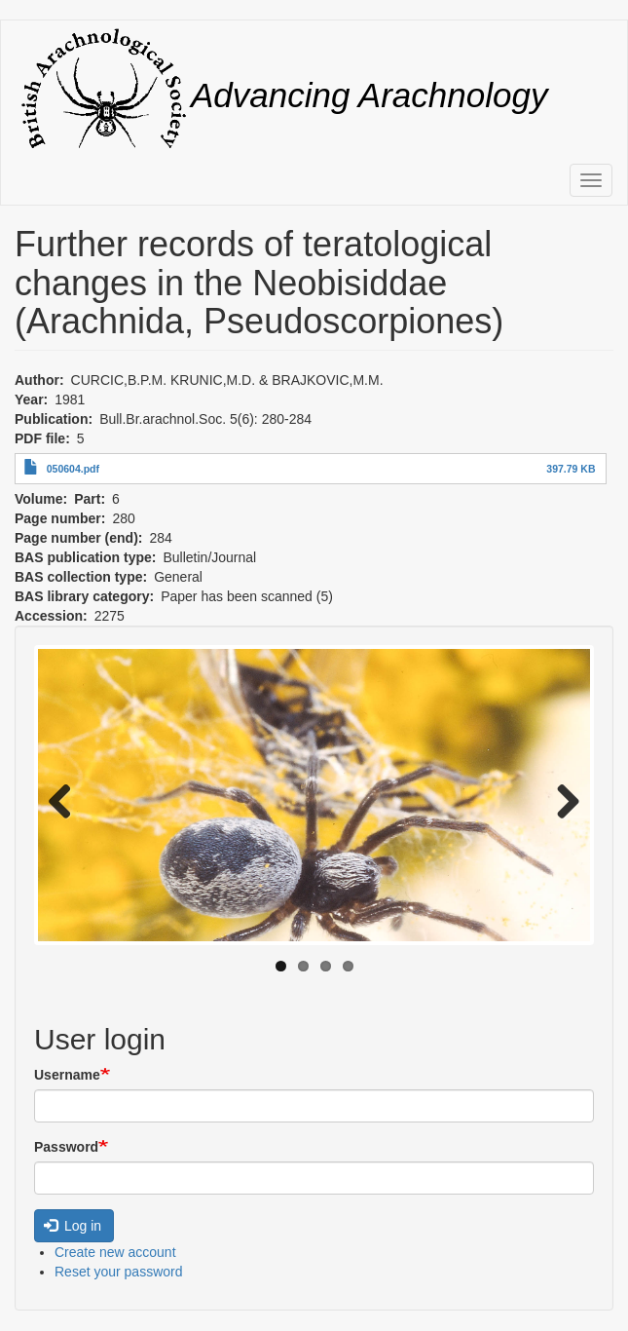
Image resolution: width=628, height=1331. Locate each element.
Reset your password (119, 1271)
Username (67, 1075)
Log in (73, 1226)
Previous (67, 800)
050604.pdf (73, 469)
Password (66, 1147)
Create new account (115, 1252)
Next (560, 800)
